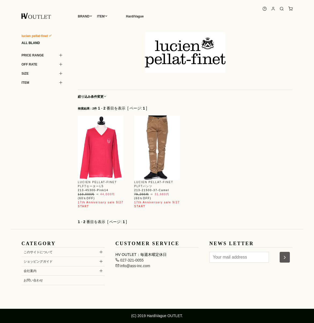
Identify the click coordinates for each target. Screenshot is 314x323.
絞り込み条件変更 (92, 97)
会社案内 (30, 271)
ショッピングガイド (38, 261)
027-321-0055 (129, 260)
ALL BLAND (30, 43)
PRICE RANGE (32, 55)
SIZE (25, 73)
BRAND (83, 16)
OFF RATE (29, 64)
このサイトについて (38, 252)
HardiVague (135, 16)
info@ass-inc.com (132, 266)
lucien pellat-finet (34, 36)
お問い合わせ (33, 280)
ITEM (101, 16)
